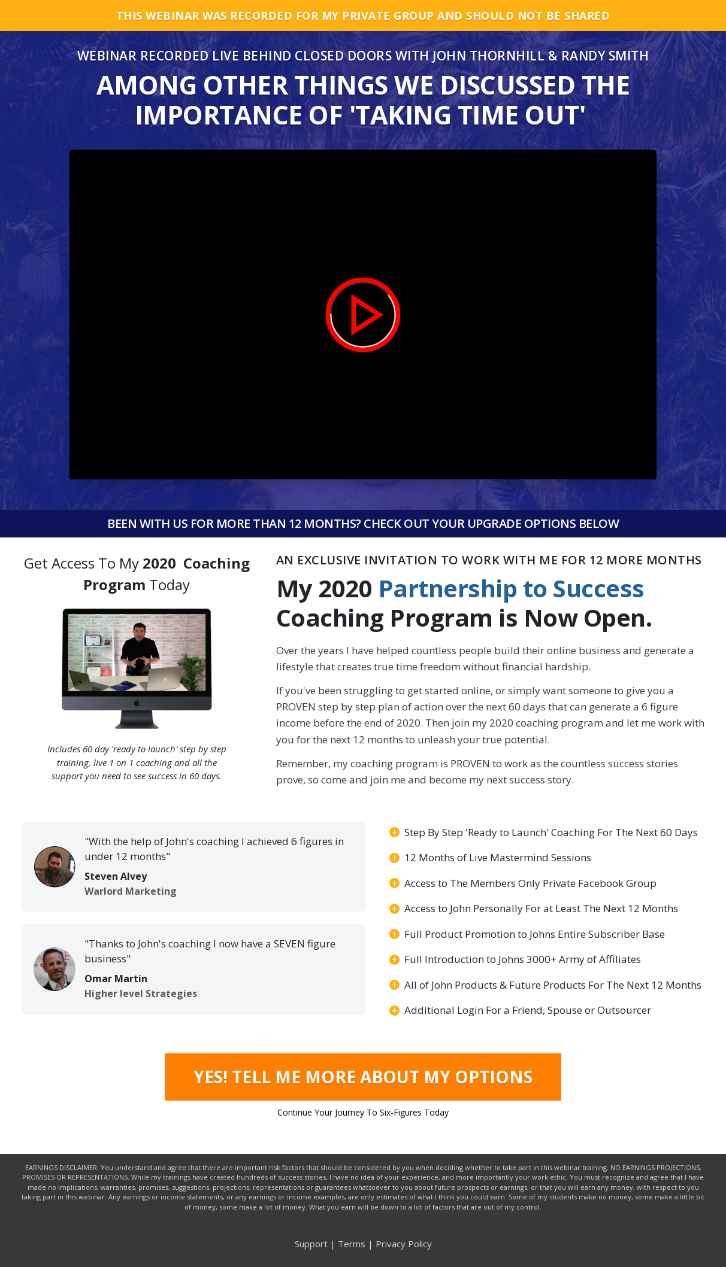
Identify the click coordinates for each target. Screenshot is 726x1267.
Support (311, 1244)
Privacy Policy (404, 1244)
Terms (351, 1244)
